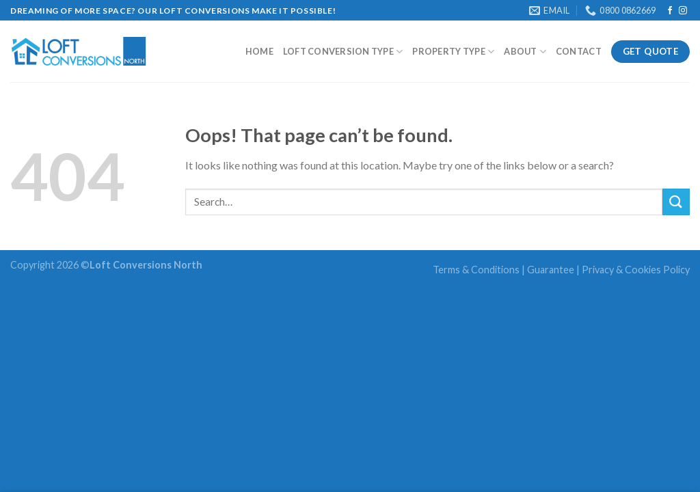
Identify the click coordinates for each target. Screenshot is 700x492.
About (525, 51)
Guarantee (550, 269)
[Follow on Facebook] (670, 11)
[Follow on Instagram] (683, 11)
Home (259, 51)
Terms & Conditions (476, 269)
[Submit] (676, 202)
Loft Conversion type (343, 51)
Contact (579, 51)
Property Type (453, 51)
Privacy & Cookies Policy (636, 269)
